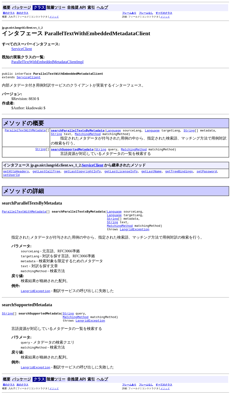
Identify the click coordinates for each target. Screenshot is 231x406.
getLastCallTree (46, 175)
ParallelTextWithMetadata (25, 132)
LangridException (134, 238)
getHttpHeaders (16, 175)
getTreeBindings (179, 175)
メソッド (54, 16)
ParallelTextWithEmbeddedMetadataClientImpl (47, 62)
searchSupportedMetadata (72, 153)
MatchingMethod (88, 137)
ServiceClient (21, 49)
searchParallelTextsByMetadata (77, 132)
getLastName (151, 175)
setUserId (11, 180)
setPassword (207, 175)
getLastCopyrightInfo (82, 175)
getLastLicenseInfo (120, 175)
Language (113, 132)
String (189, 132)
